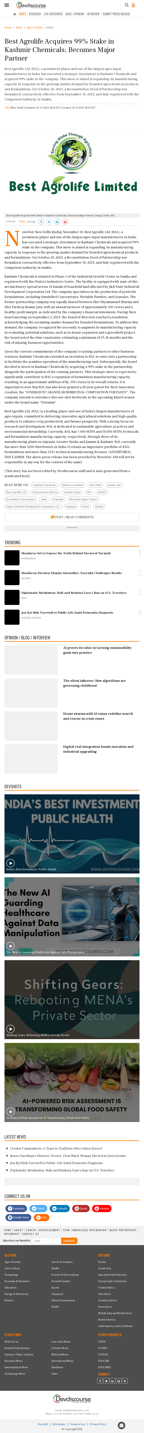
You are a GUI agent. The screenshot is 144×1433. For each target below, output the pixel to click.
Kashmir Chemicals (44, 485)
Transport (57, 1294)
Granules (58, 499)
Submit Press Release (17, 1348)
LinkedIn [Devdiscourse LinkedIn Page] (59, 1208)
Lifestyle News (60, 1348)
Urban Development (63, 1300)
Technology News (14, 1374)
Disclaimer (58, 1424)
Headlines (57, 1367)
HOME (7, 1230)
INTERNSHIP (12, 1234)
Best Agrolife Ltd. (16, 492)
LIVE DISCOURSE (53, 14)
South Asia (104, 1268)
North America (107, 1319)
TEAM (66, 1230)
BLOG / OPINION (75, 14)
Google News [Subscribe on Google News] (18, 1217)
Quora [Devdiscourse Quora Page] (81, 1208)
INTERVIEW (93, 14)
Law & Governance (62, 1262)
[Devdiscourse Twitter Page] (106, 1381)
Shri (89, 492)
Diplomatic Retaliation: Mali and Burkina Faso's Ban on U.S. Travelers (62, 1170)
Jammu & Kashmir (72, 485)
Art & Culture (12, 1268)
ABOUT (18, 1230)
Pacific (102, 1262)
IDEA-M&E (104, 1367)
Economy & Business (16, 1281)
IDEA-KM (103, 1361)
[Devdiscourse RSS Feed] (125, 1381)
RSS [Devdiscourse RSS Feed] (41, 1217)
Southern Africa (107, 1300)
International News (62, 1361)
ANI (6, 107)
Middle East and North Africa (115, 1313)
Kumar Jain (114, 485)
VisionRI (43, 1424)
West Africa (105, 1307)
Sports (55, 1287)
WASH (55, 1307)
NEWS (22, 14)
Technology (11, 1275)
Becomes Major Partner (83, 499)
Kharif (85, 506)
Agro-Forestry (12, 1262)
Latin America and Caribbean (115, 1326)
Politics (8, 1300)
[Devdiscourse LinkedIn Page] (112, 1381)
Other (54, 1374)
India (44, 499)
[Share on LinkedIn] (57, 222)
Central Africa (106, 1287)
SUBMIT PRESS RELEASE (116, 14)
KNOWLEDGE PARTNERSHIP (90, 1230)
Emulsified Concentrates (20, 499)
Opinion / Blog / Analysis (19, 1354)
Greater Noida (72, 492)
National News (60, 1354)
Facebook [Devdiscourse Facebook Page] (16, 1208)
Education (10, 1287)
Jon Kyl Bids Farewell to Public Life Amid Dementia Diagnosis (56, 1163)
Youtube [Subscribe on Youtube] (101, 1208)
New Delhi (95, 485)
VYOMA (102, 1348)
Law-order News (61, 1341)
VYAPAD (103, 1354)
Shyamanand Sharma (45, 492)
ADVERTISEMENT (49, 1230)
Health (55, 1268)
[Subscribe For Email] (46, 1241)
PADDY (102, 492)
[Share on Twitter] (49, 222)
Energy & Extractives (16, 1294)
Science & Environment (65, 1275)
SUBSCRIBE (69, 1241)
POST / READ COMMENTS (72, 517)
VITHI (102, 1341)
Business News (13, 1361)
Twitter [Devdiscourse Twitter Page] (38, 1208)
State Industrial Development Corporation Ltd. (33, 506)
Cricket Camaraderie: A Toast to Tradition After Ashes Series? (56, 1148)
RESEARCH (35, 14)
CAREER (31, 1230)
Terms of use (77, 1424)
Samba (99, 506)
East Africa (104, 1294)
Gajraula (71, 506)
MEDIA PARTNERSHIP (123, 1230)
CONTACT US (30, 1234)
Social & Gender (60, 1281)
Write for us (11, 1341)
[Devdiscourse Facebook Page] (100, 1381)
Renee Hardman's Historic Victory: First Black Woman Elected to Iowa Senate (68, 1156)
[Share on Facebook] (41, 222)
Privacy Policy (98, 1424)
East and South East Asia (112, 1275)
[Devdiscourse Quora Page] (118, 1381)
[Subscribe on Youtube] (65, 222)
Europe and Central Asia (112, 1281)
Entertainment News (16, 1367)
